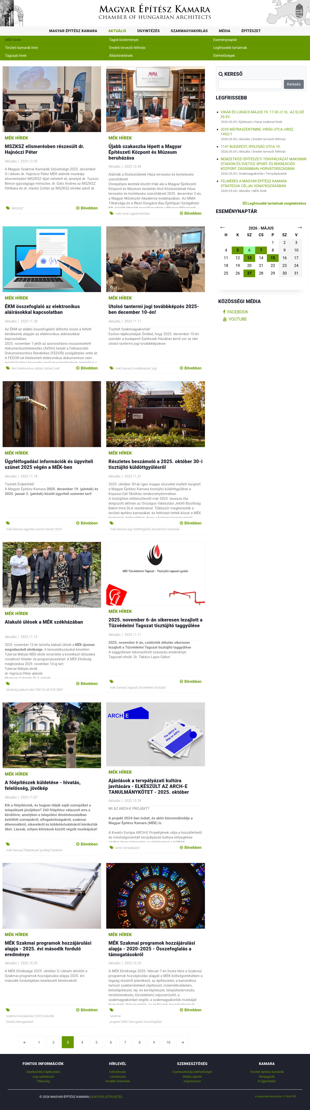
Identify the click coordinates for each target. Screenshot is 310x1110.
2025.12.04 (132, 166)
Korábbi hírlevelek (118, 1081)
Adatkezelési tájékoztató (43, 1072)
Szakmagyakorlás (189, 31)
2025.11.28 (29, 321)
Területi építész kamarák (267, 1072)
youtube (235, 319)
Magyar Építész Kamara (73, 31)
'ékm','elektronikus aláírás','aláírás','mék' (35, 368)
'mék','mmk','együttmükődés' (132, 213)
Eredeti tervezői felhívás (127, 48)
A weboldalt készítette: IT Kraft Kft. (276, 1096)
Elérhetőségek (224, 56)
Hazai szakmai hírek (268, 122)
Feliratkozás (117, 1072)
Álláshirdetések (121, 56)
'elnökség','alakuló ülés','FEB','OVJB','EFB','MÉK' (34, 689)
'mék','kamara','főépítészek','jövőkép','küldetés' (34, 850)
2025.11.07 (29, 797)
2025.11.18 (29, 476)
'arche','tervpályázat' (127, 848)
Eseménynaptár (225, 40)
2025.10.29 (132, 801)
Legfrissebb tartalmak (230, 48)
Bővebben (87, 208)
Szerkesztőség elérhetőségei (192, 1072)
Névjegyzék (267, 1076)
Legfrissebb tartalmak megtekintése (274, 203)
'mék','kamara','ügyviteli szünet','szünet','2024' (34, 529)
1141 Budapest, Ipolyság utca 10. (251, 146)
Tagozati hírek (16, 56)
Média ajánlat (192, 1076)
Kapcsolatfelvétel (107, 1096)
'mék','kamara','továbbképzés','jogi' (136, 368)
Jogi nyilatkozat (43, 1076)
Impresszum (192, 1081)
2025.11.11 (132, 321)
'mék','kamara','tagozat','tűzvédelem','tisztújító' (138, 687)
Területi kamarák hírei (21, 48)
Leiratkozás (118, 1076)
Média (225, 31)
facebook (235, 312)
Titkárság (43, 1081)
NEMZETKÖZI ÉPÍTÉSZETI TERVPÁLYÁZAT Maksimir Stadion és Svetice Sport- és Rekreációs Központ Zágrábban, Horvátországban (263, 164)
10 (168, 1042)
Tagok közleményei (123, 40)
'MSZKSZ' (17, 208)
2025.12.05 (29, 161)
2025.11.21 (132, 476)
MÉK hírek (13, 40)
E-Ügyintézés (267, 1081)
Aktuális (117, 31)
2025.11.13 (29, 637)
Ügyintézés (148, 31)
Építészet (251, 31)
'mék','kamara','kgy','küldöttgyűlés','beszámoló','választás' (145, 529)
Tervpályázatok (276, 173)
